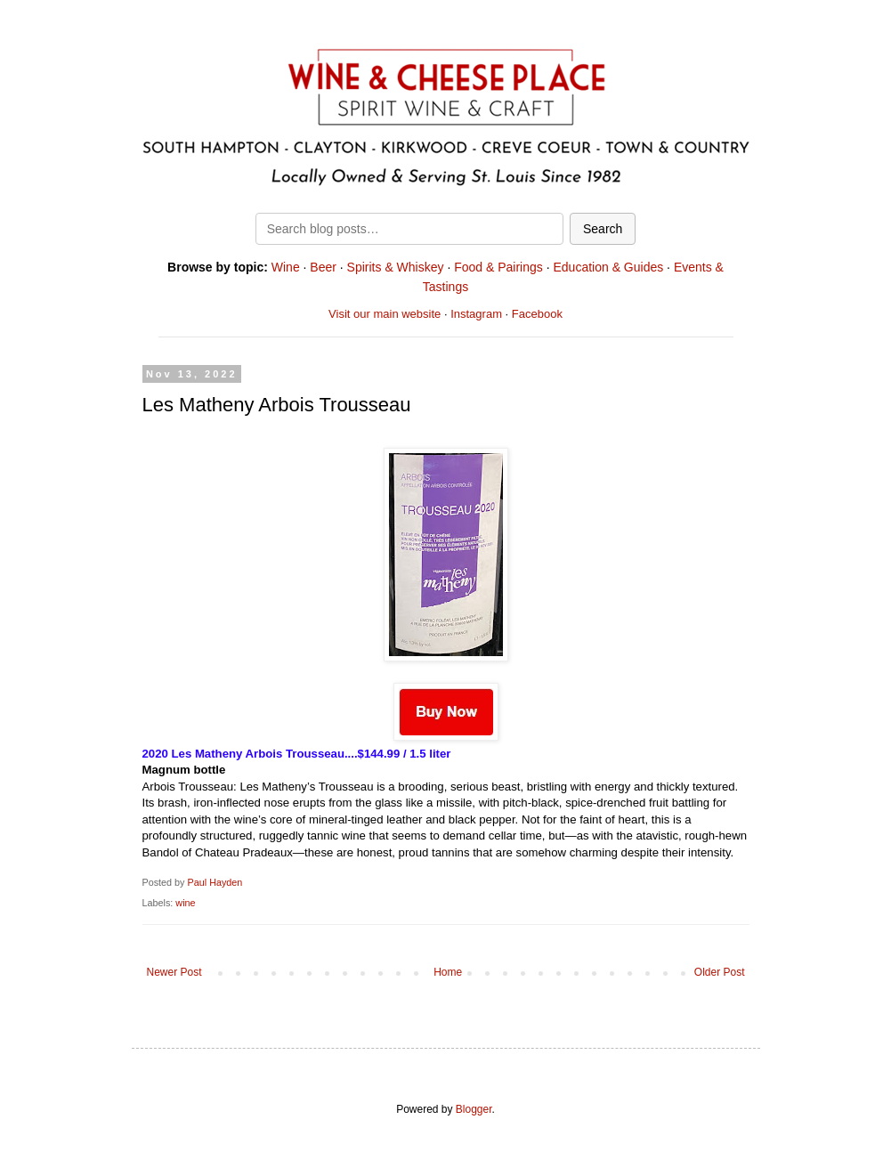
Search (602, 229)
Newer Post (174, 972)
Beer (323, 267)
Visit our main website (384, 313)
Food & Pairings (498, 267)
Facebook (537, 313)
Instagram (476, 313)
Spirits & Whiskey (395, 267)
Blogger (474, 1109)
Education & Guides (608, 267)
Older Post (719, 972)
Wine (285, 267)
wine (185, 902)
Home (447, 972)
